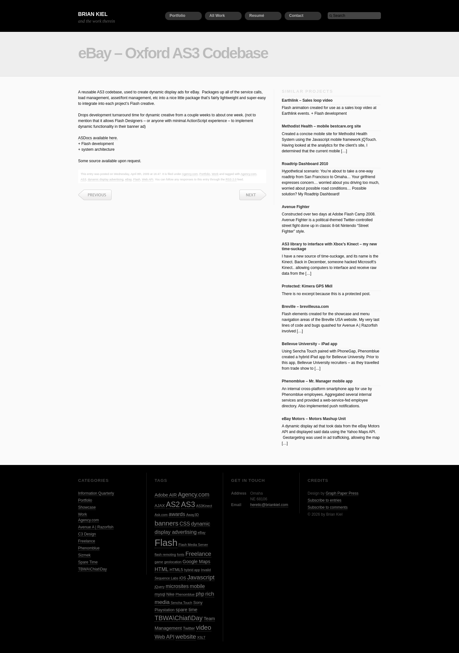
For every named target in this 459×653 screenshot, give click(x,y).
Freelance (86, 541)
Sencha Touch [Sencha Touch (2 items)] (181, 603)
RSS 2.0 (231, 179)
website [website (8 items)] (186, 636)
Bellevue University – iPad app (309, 344)
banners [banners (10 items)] (166, 523)
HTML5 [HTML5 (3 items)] (176, 569)
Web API (147, 179)
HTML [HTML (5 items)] (162, 569)
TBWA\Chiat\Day (92, 569)
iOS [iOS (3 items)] (182, 578)
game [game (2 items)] (159, 562)
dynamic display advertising (105, 179)
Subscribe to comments (327, 507)
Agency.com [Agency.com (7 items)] (193, 494)
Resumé (256, 15)
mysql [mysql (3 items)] (160, 594)
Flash (136, 179)
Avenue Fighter (296, 207)
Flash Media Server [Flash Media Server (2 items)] (193, 545)
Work (215, 174)
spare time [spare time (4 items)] (186, 609)
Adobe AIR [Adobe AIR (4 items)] (166, 494)
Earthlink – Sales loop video (307, 100)
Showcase (87, 507)
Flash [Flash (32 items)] (166, 542)
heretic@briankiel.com (269, 505)
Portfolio (177, 15)
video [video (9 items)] (203, 627)
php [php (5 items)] (200, 594)
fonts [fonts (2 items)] (180, 554)
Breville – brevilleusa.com (305, 306)
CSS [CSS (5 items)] (184, 523)
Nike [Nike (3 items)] (170, 594)
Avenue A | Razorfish (95, 527)
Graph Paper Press (342, 493)
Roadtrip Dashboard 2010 (305, 164)
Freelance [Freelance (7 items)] (198, 554)
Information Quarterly (96, 493)
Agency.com (190, 174)
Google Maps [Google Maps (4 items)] (196, 561)
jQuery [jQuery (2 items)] (159, 587)
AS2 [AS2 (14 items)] (173, 504)
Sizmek (84, 555)
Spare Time (88, 562)
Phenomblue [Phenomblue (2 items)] (185, 594)
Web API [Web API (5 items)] (164, 637)
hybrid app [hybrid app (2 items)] (192, 570)
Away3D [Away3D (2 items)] (192, 515)
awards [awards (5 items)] (177, 514)
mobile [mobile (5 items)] (197, 586)
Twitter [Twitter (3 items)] (189, 628)
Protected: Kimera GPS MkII (307, 286)
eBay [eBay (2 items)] (201, 532)
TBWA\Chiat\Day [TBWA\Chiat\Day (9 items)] (178, 617)
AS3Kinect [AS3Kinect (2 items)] (204, 506)
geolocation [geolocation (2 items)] (173, 562)
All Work (217, 15)
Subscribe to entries (324, 500)
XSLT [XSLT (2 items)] (201, 637)
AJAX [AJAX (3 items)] (160, 505)
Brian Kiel (93, 14)
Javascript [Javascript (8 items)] (201, 577)
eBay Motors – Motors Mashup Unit (314, 419)
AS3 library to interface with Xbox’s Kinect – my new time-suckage (329, 246)
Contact (296, 15)
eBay (128, 179)
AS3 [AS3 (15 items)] (188, 504)
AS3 (83, 179)
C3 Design (87, 534)
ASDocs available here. (98, 138)
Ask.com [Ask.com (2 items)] (161, 515)
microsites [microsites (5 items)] (177, 586)
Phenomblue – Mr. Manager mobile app (317, 381)
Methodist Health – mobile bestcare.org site (321, 126)
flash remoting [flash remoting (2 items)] (165, 554)
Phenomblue (88, 548)
